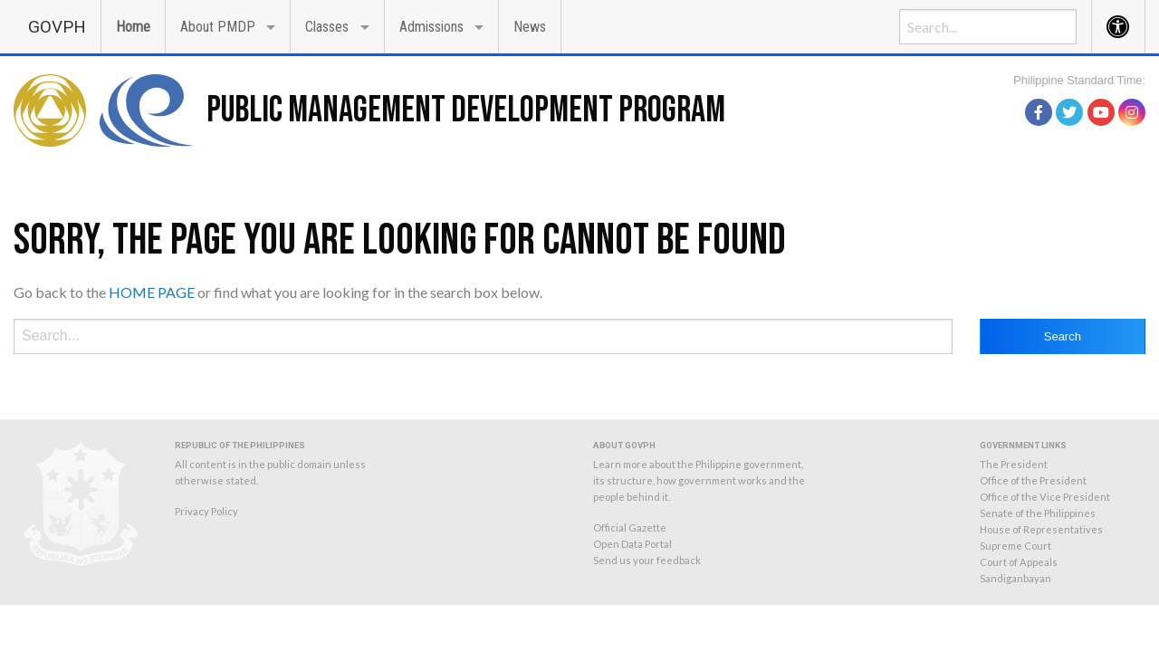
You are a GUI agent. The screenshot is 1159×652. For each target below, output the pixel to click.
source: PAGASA (1103, 90)
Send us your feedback (647, 560)
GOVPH (57, 26)
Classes (327, 26)
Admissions (431, 26)
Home (133, 26)
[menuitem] (57, 26)
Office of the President (1033, 480)
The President (1014, 464)
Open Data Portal (632, 544)
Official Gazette (629, 527)
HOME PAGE (152, 292)
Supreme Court (1015, 545)
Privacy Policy (206, 511)
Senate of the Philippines (1038, 513)
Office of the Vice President (1045, 497)
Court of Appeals (1019, 562)
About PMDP (217, 26)
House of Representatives (1041, 529)
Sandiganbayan (1015, 578)
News (529, 26)
